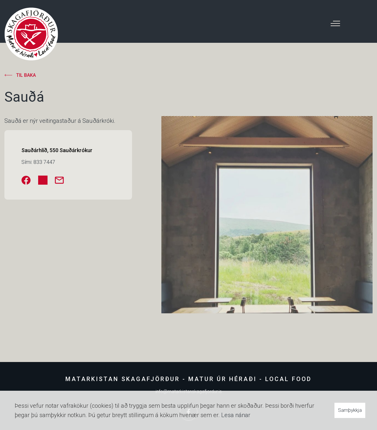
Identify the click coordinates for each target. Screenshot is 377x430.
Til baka (26, 75)
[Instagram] (43, 180)
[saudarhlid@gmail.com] (59, 180)
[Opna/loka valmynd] (335, 23)
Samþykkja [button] (350, 410)
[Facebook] (26, 180)
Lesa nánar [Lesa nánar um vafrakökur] (235, 415)
